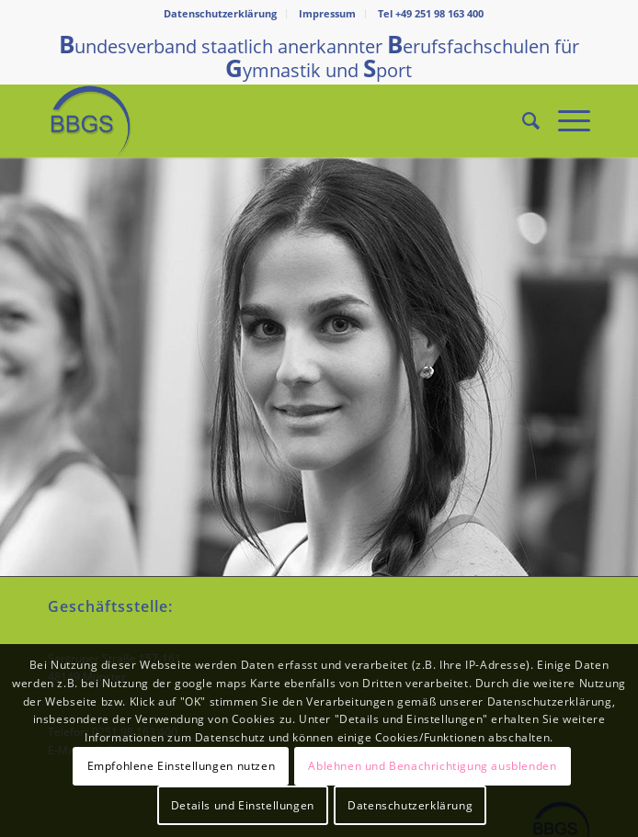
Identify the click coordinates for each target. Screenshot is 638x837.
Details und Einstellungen (242, 805)
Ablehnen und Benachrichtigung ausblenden (432, 766)
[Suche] (522, 120)
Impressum (327, 13)
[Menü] (565, 120)
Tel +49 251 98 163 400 (431, 13)
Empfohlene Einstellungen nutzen (181, 766)
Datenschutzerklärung (220, 13)
